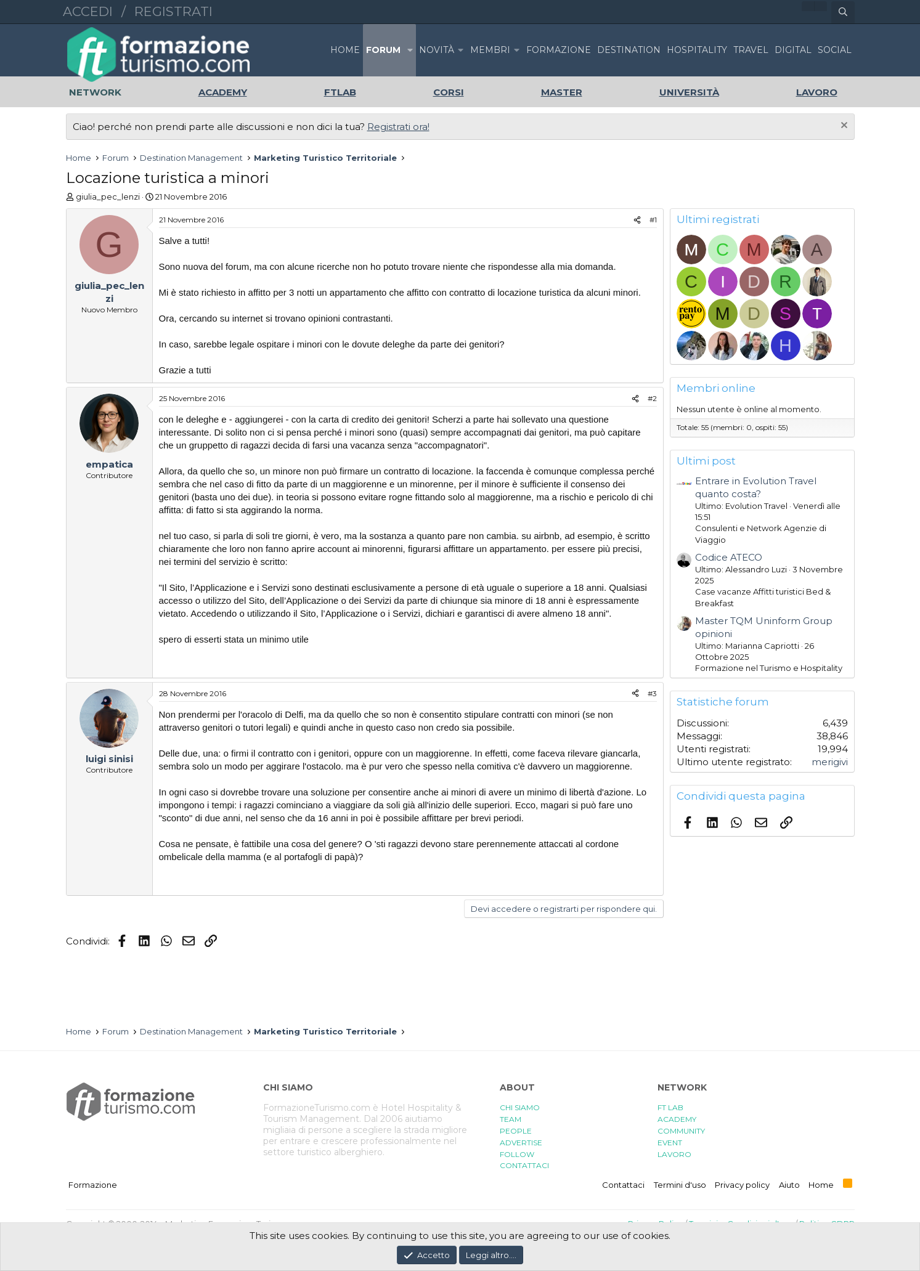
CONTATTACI (524, 1165)
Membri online (716, 388)
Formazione (92, 1185)
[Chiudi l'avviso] (842, 126)
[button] (410, 50)
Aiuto (789, 1185)
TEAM (510, 1119)
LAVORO (674, 1154)
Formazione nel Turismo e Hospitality (768, 668)
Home (345, 49)
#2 (652, 398)
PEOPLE (516, 1130)
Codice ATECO (728, 557)
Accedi (88, 11)
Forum (383, 49)
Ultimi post (706, 461)
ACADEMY (676, 1119)
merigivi (830, 762)
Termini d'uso (680, 1185)
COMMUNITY (681, 1130)
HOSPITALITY (697, 49)
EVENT (669, 1142)
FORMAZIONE (558, 49)
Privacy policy (742, 1185)
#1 (653, 219)
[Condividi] (637, 220)
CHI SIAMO (520, 1107)
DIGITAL (793, 49)
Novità (436, 49)
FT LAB (670, 1107)
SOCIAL (835, 49)
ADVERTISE (521, 1142)
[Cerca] (843, 12)
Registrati (173, 11)
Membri (490, 49)
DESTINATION (629, 49)
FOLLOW (517, 1154)
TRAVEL (750, 49)
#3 (652, 693)
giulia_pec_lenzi (108, 196)
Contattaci (623, 1185)
